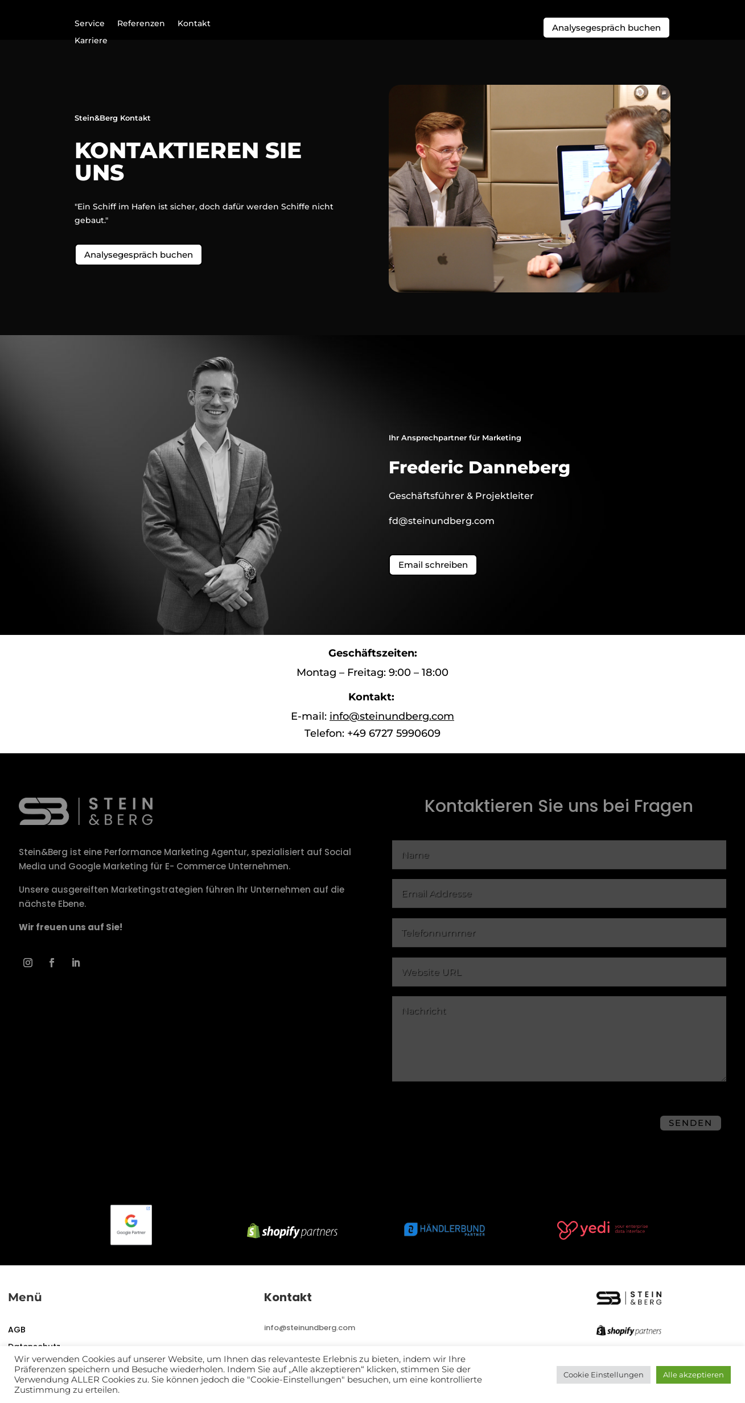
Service (90, 23)
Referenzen (141, 23)
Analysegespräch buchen (606, 27)
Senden (691, 1131)
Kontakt (194, 23)
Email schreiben (433, 573)
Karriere (91, 41)
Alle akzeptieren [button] (693, 1374)
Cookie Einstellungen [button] (603, 1374)
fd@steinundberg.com (442, 530)
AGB (17, 1340)
